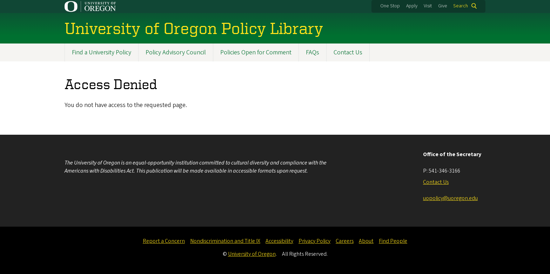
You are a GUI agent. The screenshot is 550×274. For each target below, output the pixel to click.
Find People (393, 241)
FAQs (312, 52)
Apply (411, 5)
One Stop (390, 5)
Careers (345, 241)
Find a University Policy (101, 52)
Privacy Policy (314, 241)
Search (460, 5)
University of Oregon (252, 254)
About (366, 241)
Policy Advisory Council (176, 52)
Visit (428, 5)
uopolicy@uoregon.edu (450, 198)
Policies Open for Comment (255, 52)
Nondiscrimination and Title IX (225, 241)
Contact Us (348, 52)
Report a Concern (164, 241)
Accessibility (279, 241)
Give (442, 5)
